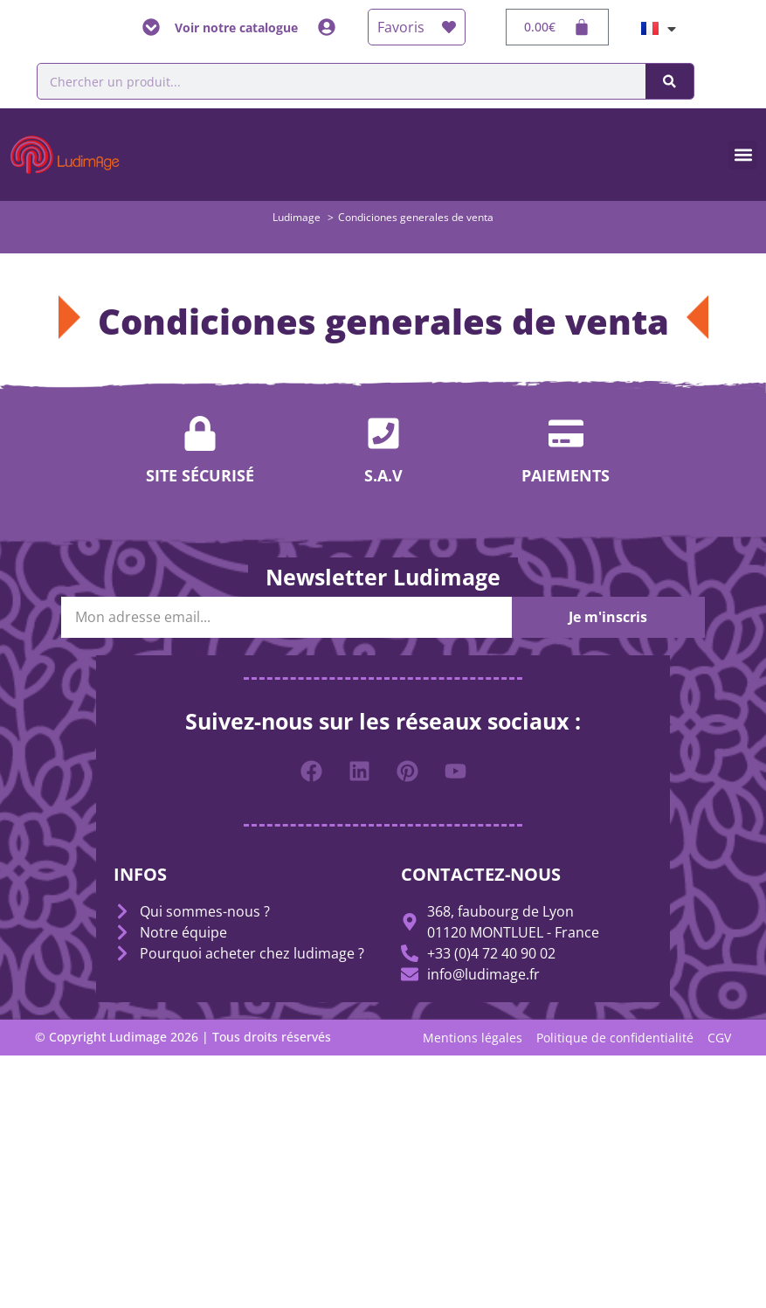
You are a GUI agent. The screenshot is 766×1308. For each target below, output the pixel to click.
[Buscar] (669, 81)
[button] (742, 155)
